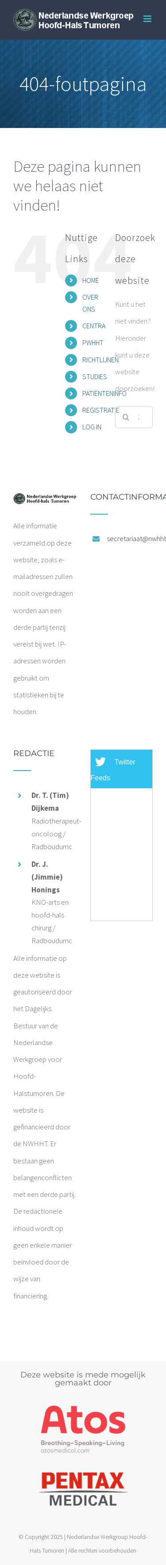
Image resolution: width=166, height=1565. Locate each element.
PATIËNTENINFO (104, 393)
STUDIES (94, 376)
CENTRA (93, 325)
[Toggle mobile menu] (148, 18)
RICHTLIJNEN (100, 359)
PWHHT (93, 342)
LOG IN (91, 426)
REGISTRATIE (101, 410)
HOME (90, 280)
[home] (44, 501)
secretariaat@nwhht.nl (130, 538)
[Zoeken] (126, 417)
